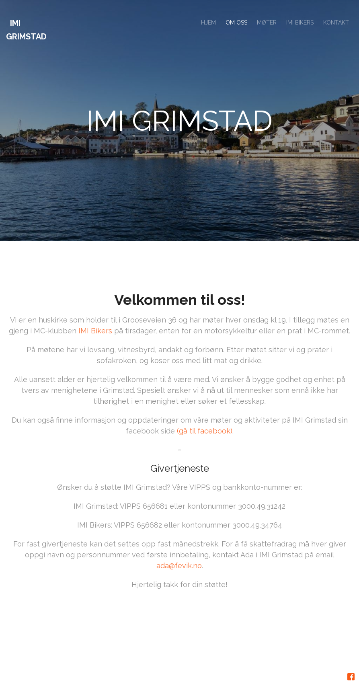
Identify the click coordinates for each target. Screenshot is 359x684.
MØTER (267, 22)
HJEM (208, 22)
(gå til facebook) (204, 434)
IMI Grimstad (26, 29)
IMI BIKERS (300, 22)
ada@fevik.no (179, 569)
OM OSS (236, 22)
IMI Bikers (95, 334)
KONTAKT (336, 22)
